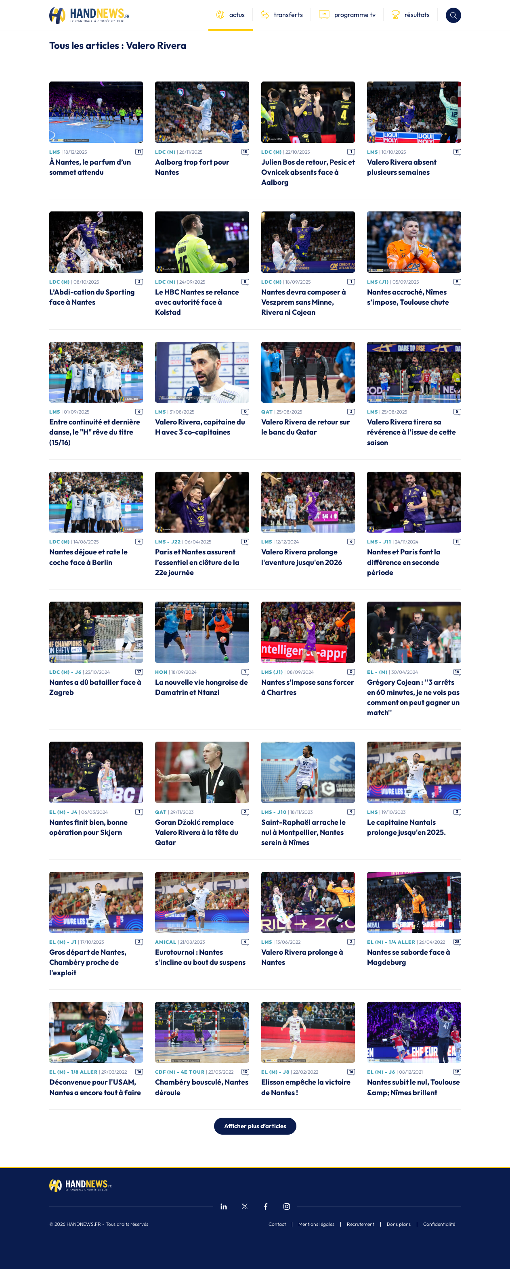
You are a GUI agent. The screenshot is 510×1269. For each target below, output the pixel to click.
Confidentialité (439, 1224)
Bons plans (399, 1224)
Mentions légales (316, 1224)
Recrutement (360, 1224)
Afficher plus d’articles (255, 1126)
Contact (277, 1224)
